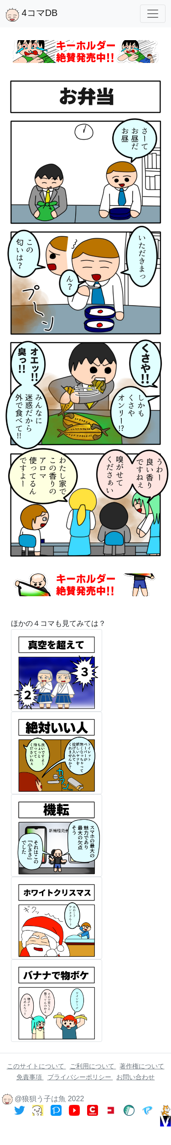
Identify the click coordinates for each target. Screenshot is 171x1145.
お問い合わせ (135, 1077)
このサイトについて (36, 1066)
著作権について (141, 1066)
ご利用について (93, 1066)
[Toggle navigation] (153, 14)
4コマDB (31, 14)
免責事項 (30, 1077)
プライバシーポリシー (80, 1077)
